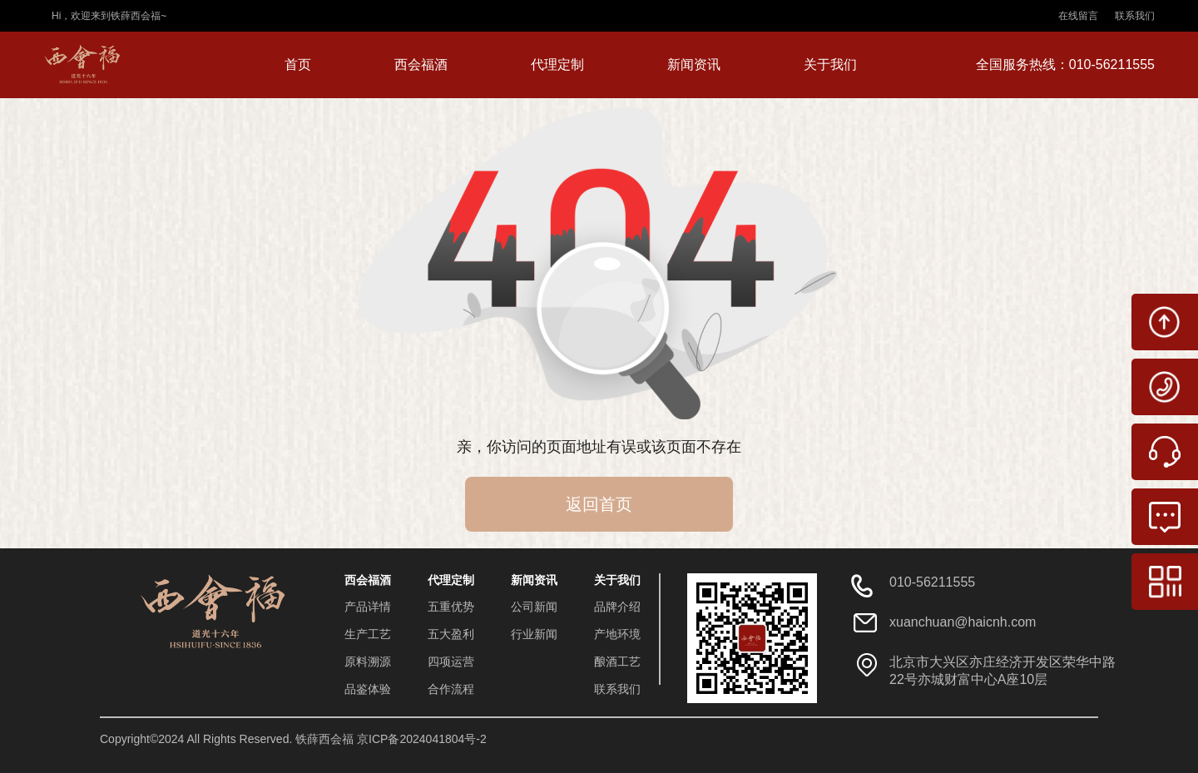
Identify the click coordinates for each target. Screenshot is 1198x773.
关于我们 (830, 64)
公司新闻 (534, 606)
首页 (298, 64)
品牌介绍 (617, 606)
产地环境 (617, 634)
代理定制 (557, 64)
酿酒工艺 (617, 661)
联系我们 (1135, 16)
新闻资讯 (693, 64)
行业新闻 (534, 634)
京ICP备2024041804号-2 (422, 739)
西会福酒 (421, 64)
